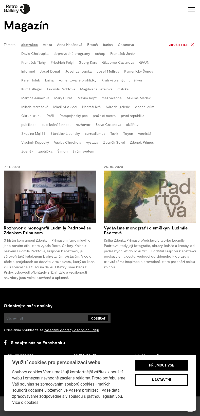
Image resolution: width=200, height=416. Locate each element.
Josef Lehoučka (78, 71)
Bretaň (92, 44)
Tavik (114, 133)
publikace (29, 124)
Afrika (47, 44)
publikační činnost (56, 124)
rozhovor (83, 124)
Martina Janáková (35, 98)
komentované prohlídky (77, 80)
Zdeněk (27, 151)
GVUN (144, 62)
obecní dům (144, 107)
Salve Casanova (108, 124)
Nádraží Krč (91, 107)
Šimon (62, 151)
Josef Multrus (108, 71)
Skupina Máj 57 (33, 133)
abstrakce (29, 44)
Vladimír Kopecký (35, 142)
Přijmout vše (161, 365)
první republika (132, 115)
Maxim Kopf (87, 98)
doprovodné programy (71, 53)
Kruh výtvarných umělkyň (121, 80)
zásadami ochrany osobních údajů (71, 330)
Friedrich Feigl (62, 62)
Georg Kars (88, 62)
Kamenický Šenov (138, 71)
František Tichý (33, 62)
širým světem (83, 151)
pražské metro (104, 115)
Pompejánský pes (74, 115)
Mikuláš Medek (139, 98)
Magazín (26, 25)
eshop (100, 53)
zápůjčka (45, 151)
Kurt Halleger (31, 89)
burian (108, 44)
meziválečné (112, 98)
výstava (92, 142)
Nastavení (161, 380)
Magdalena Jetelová (96, 89)
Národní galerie (118, 107)
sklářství (132, 124)
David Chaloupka (34, 53)
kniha (49, 80)
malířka (123, 89)
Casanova (126, 44)
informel (28, 71)
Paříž (50, 115)
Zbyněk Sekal (114, 142)
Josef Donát (50, 71)
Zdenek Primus (142, 142)
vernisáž (144, 133)
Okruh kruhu (31, 115)
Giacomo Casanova (118, 62)
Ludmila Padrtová (61, 89)
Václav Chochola (67, 142)
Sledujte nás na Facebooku (34, 342)
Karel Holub (30, 80)
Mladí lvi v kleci (65, 107)
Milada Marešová (34, 107)
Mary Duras (63, 98)
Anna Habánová (69, 44)
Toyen (128, 133)
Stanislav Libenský (65, 133)
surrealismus (95, 133)
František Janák (122, 53)
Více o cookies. (26, 402)
